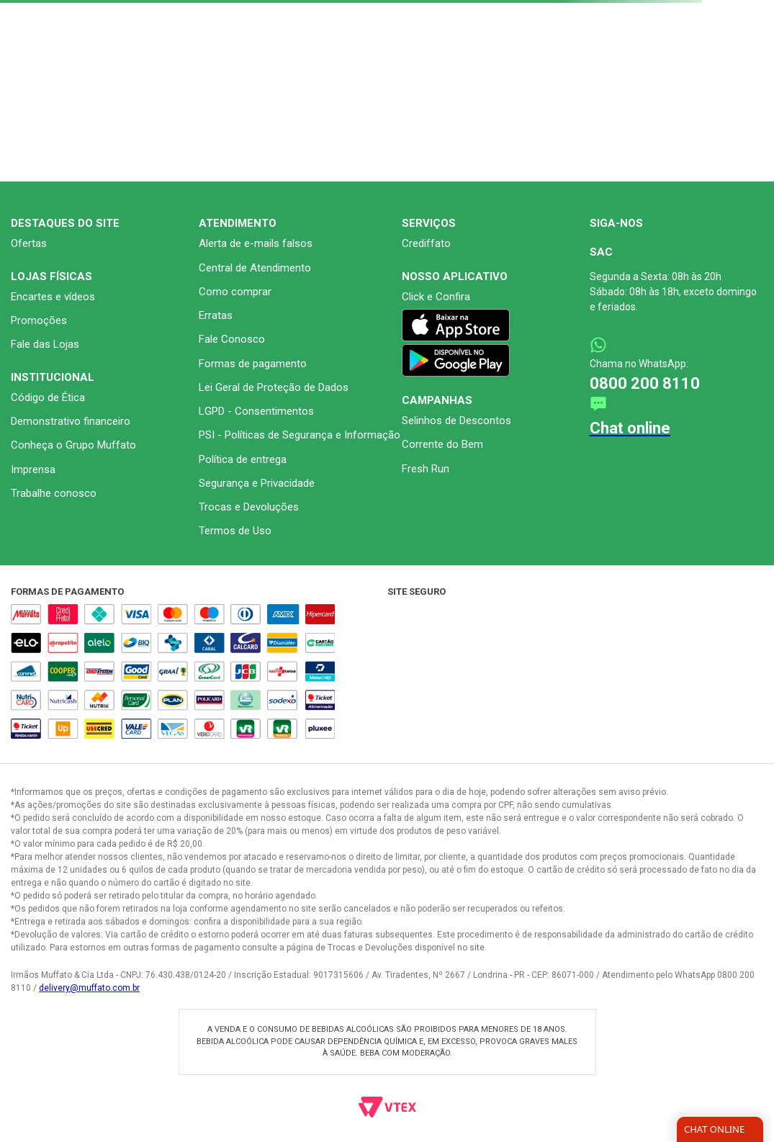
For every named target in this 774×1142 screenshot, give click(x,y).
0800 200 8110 (645, 383)
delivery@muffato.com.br (89, 988)
